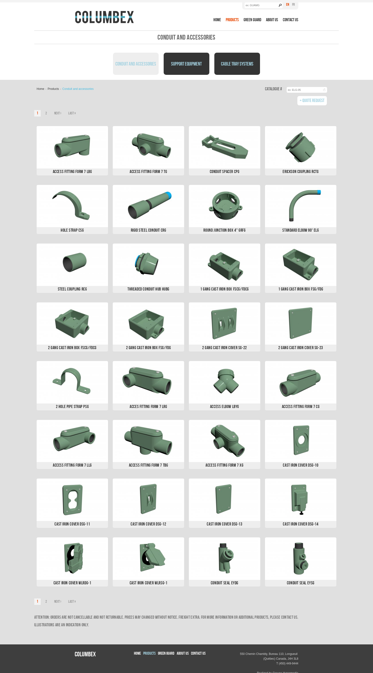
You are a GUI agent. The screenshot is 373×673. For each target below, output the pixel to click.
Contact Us (290, 19)
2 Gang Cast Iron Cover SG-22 (224, 347)
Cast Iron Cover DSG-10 (300, 465)
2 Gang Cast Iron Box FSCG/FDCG (72, 347)
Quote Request (313, 100)
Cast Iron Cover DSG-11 (72, 524)
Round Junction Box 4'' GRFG (224, 230)
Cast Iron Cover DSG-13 (224, 524)
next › (57, 113)
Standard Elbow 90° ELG (300, 230)
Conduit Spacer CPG (225, 171)
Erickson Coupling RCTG (301, 171)
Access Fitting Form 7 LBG (72, 171)
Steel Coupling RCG (72, 289)
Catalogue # (273, 89)
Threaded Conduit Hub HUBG (148, 289)
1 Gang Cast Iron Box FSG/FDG (300, 289)
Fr (293, 4)
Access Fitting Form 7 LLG (72, 465)
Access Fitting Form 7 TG (148, 171)
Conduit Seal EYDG (224, 583)
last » (72, 113)
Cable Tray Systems (237, 63)
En (287, 4)
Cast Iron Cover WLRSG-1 (148, 583)
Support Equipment (186, 63)
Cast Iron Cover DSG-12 (148, 524)
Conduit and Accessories (135, 63)
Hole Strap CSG (72, 230)
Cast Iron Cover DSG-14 (300, 524)
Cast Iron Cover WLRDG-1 (72, 583)
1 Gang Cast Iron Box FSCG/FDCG (224, 289)
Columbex (85, 654)
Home (217, 19)
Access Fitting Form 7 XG (224, 465)
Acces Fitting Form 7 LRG (148, 406)
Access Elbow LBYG (224, 406)
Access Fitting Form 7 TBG (148, 465)
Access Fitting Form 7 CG (300, 406)
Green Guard (252, 19)
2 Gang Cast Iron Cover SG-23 (300, 347)
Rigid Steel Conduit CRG (148, 230)
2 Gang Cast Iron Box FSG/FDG (148, 347)
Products (232, 19)
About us (272, 19)
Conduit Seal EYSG (300, 583)
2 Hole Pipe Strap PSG (72, 406)
